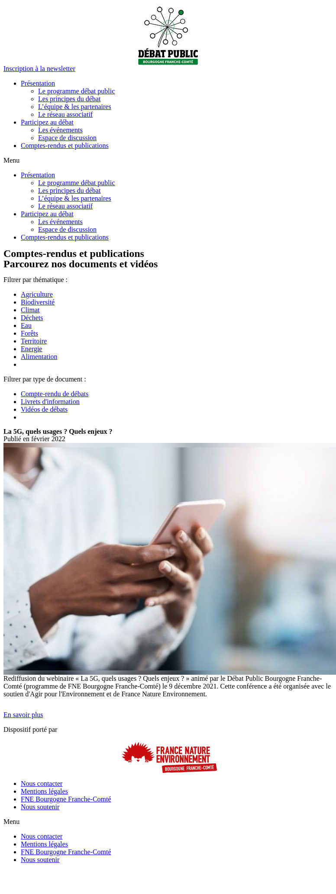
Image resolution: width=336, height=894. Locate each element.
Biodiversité (38, 302)
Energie (31, 348)
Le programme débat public (76, 91)
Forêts (29, 333)
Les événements (60, 130)
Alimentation (39, 356)
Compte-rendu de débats (54, 393)
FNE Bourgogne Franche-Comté (66, 799)
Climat (30, 310)
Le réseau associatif (65, 114)
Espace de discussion (67, 137)
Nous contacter (41, 783)
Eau (26, 325)
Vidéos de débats (44, 409)
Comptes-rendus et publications (65, 145)
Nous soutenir (40, 807)
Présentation (38, 83)
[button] (39, 68)
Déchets (32, 317)
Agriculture (37, 294)
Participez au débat (47, 122)
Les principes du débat (69, 99)
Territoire (34, 341)
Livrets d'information (50, 401)
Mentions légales (44, 791)
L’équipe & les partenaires (74, 106)
